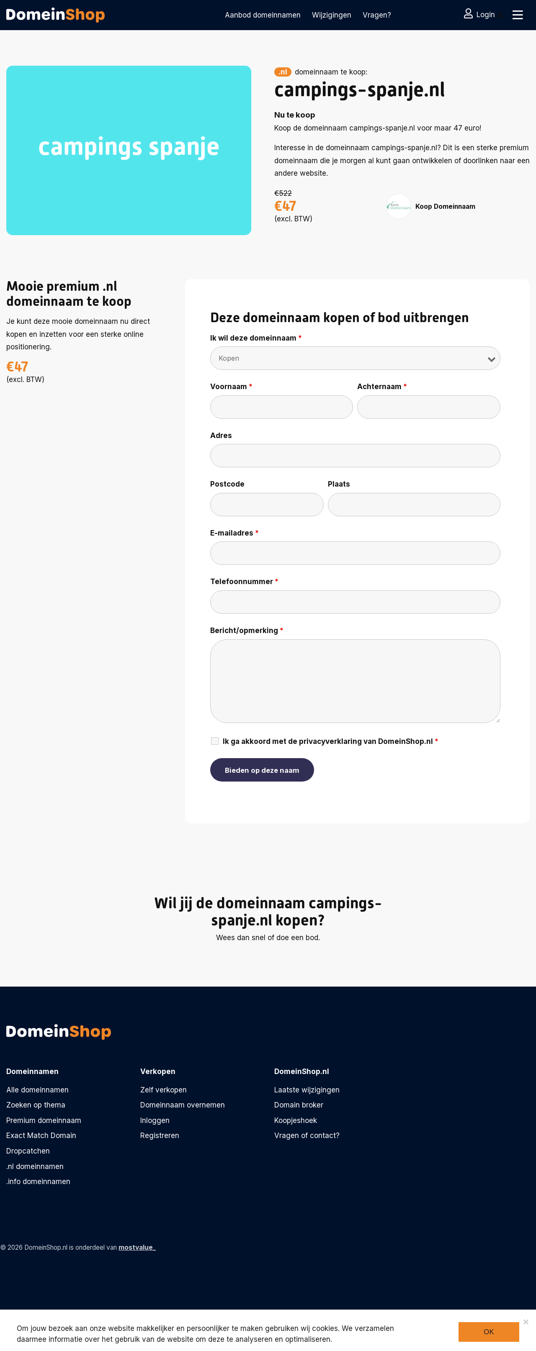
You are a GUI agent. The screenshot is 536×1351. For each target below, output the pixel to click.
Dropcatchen (28, 1151)
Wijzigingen (331, 15)
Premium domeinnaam (43, 1120)
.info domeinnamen (38, 1181)
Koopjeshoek (295, 1120)
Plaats (339, 484)
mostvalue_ (137, 1247)
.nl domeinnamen (35, 1166)
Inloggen (155, 1120)
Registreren (159, 1135)
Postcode (227, 484)
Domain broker (298, 1105)
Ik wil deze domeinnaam (256, 338)
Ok (489, 1332)
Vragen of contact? (307, 1135)
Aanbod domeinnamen (263, 15)
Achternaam (382, 386)
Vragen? (377, 15)
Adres (221, 435)
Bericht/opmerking (246, 630)
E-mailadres (234, 533)
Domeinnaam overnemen (182, 1105)
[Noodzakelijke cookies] (525, 1322)
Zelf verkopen (163, 1090)
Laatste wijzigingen (307, 1090)
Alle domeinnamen (37, 1090)
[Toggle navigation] (516, 15)
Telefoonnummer (244, 581)
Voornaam (231, 386)
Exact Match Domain (41, 1135)
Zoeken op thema (35, 1105)
